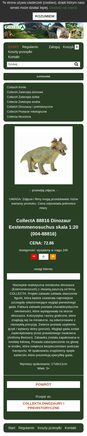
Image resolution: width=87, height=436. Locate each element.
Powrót (43, 384)
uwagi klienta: (43, 269)
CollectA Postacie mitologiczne (27, 111)
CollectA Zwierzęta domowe (25, 92)
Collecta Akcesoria (19, 116)
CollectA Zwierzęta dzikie (23, 97)
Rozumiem (45, 16)
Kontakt (13, 57)
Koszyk (71, 47)
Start (13, 47)
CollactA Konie (16, 87)
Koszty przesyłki (20, 52)
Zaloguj (54, 47)
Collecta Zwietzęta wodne (23, 102)
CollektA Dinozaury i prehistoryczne (30, 106)
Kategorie (43, 76)
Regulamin (30, 47)
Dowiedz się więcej (63, 8)
